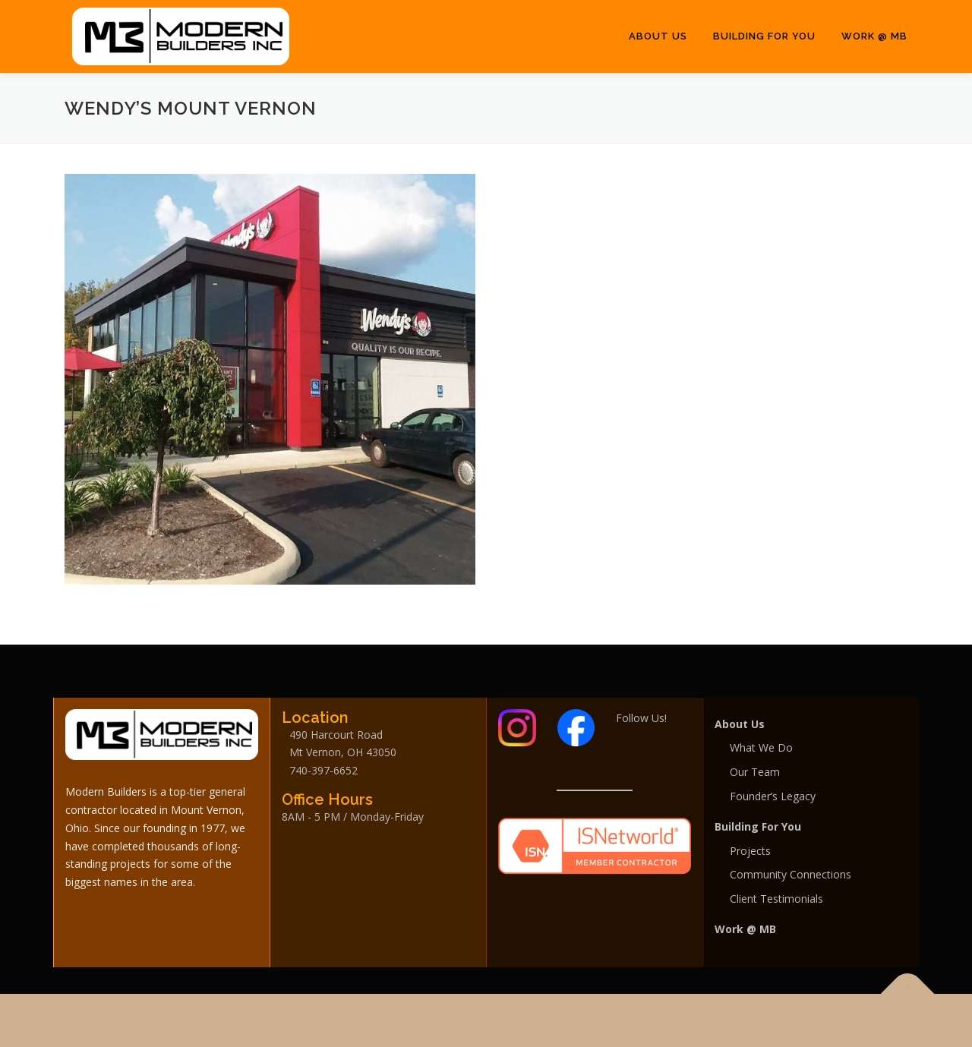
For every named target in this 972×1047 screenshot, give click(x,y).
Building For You (764, 36)
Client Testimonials (776, 898)
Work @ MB (874, 36)
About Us (658, 36)
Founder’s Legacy (773, 796)
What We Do (761, 747)
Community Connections (790, 874)
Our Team (755, 772)
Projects (750, 851)
